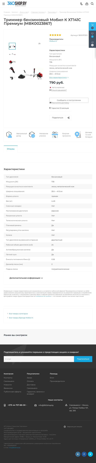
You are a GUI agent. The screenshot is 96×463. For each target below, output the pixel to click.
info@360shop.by (46, 405)
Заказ (29, 378)
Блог (52, 378)
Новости (8, 385)
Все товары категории (18, 314)
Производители (57, 381)
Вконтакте (77, 454)
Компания (8, 374)
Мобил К (53, 41)
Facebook (84, 454)
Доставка (31, 385)
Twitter (90, 454)
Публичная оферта (12, 392)
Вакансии (8, 388)
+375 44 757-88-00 (17, 405)
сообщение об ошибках (43, 296)
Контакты (8, 378)
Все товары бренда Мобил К (21, 318)
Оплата (30, 381)
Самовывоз (9, 381)
